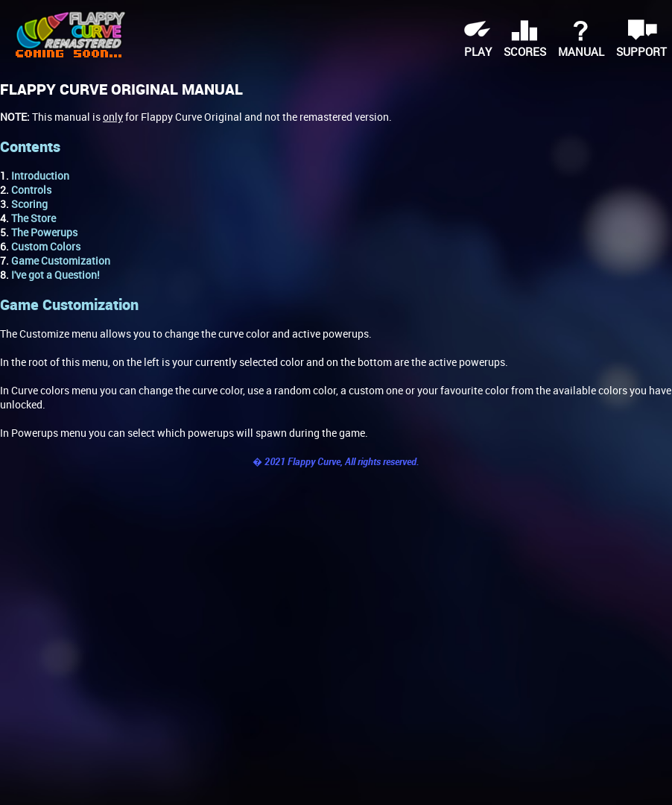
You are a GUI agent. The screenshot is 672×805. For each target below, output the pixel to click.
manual (581, 51)
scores (525, 51)
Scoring (29, 204)
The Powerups (44, 232)
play (478, 51)
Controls (31, 190)
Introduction (40, 175)
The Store (33, 218)
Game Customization (60, 260)
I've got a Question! (55, 275)
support (641, 51)
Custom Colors (45, 246)
